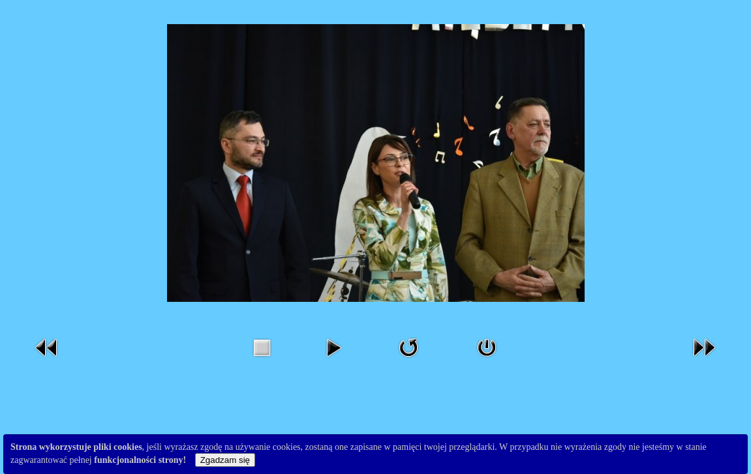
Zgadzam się (225, 460)
